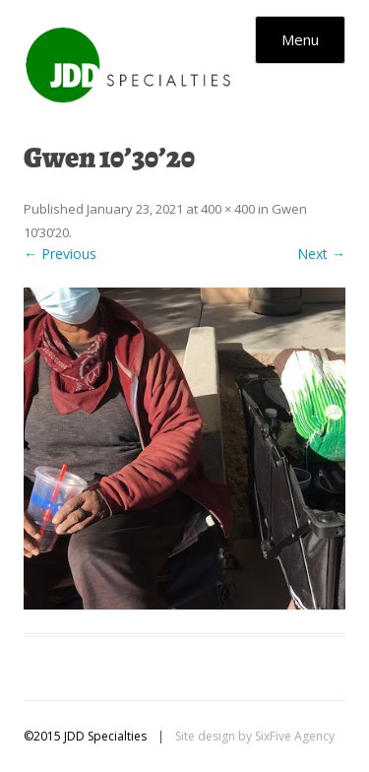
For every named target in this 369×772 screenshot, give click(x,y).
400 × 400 (228, 209)
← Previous (60, 253)
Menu (300, 39)
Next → (321, 253)
